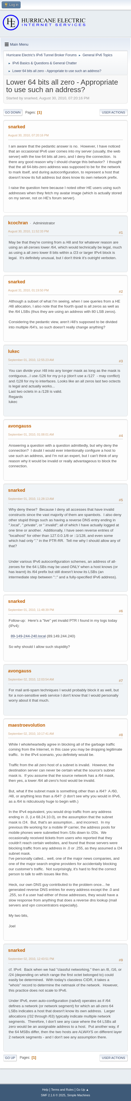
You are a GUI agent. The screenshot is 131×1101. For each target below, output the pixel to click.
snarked (16, 126)
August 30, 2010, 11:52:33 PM (28, 231)
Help (45, 1089)
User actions (113, 112)
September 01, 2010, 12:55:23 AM (31, 360)
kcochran (18, 222)
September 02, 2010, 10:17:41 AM (31, 733)
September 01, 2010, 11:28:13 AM (31, 498)
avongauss (19, 426)
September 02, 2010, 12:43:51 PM (31, 958)
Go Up (10, 1058)
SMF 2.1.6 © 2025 (53, 1095)
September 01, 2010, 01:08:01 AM (31, 434)
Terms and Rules (62, 1089)
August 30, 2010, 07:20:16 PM (28, 135)
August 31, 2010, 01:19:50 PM (28, 290)
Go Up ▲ (82, 1089)
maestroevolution (26, 725)
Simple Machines (78, 1095)
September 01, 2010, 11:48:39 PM (31, 609)
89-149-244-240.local (28, 636)
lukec (14, 351)
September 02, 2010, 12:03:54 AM (31, 679)
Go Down (13, 112)
